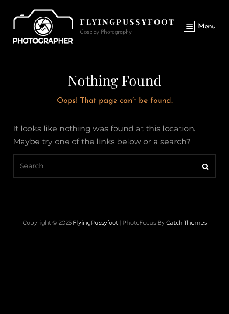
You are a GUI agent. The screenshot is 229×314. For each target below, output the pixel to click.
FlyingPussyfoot (127, 22)
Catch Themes (186, 222)
